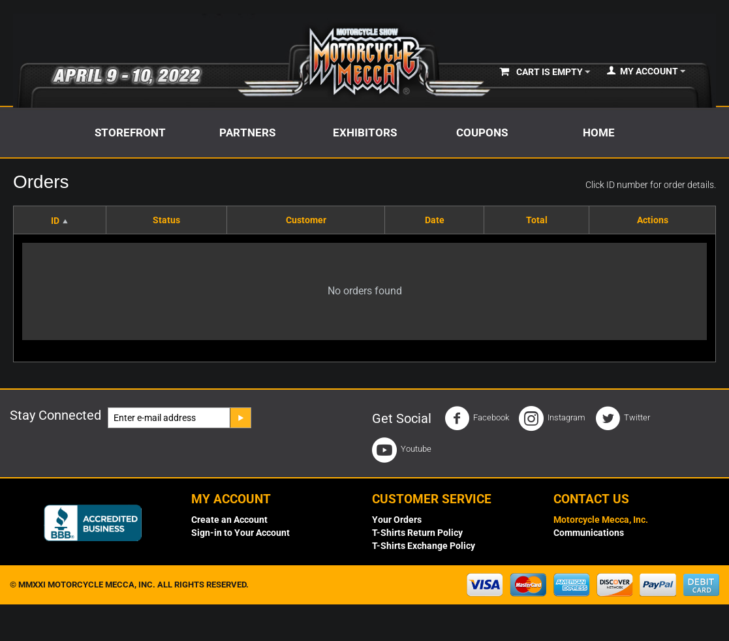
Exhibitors (365, 132)
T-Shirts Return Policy (417, 532)
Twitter (622, 418)
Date (434, 220)
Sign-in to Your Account (240, 532)
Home (599, 132)
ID (55, 220)
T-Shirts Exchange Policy (423, 545)
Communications (588, 532)
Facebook (476, 418)
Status (166, 220)
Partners (247, 132)
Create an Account (229, 519)
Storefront (130, 132)
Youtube (401, 449)
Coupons (482, 132)
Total (537, 220)
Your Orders (397, 519)
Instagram (552, 418)
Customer (306, 220)
